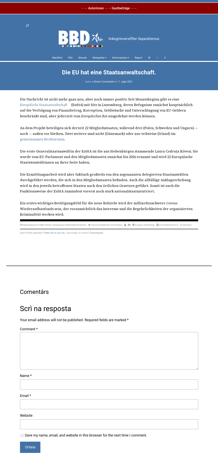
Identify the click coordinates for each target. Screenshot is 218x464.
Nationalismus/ (30, 225)
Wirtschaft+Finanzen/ (76, 225)
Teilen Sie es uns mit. (54, 233)
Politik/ (41, 225)
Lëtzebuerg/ (149, 225)
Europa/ (138, 225)
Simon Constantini (104, 81)
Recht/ (48, 225)
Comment (29, 329)
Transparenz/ (58, 225)
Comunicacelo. (96, 233)
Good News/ (116, 225)
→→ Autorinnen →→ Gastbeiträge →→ (109, 8)
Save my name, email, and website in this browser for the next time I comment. (86, 435)
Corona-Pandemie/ (100, 225)
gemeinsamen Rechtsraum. (42, 139)
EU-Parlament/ (166, 225)
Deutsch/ (187, 225)
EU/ (176, 225)
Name (26, 376)
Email (25, 396)
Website (26, 416)
